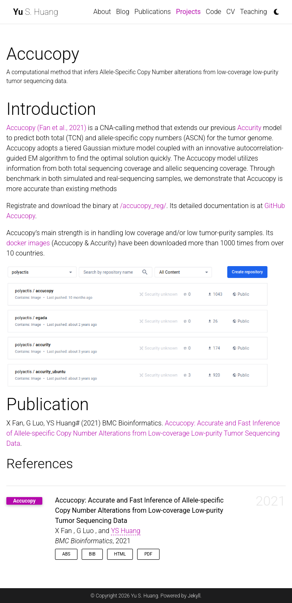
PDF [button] (148, 554)
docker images (28, 243)
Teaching (253, 12)
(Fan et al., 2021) (61, 128)
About (102, 12)
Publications (153, 12)
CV (230, 12)
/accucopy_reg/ (143, 206)
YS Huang (125, 531)
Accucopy (21, 128)
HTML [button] (120, 554)
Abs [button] (66, 554)
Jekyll (194, 596)
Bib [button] (92, 554)
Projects (190, 11)
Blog (122, 12)
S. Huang (35, 12)
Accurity (249, 128)
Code (213, 12)
